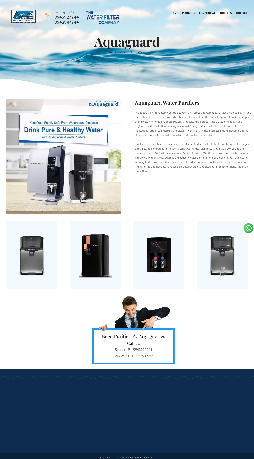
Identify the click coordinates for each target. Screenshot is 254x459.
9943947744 (67, 22)
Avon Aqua (127, 457)
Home (174, 13)
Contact (241, 13)
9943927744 (67, 17)
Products (188, 13)
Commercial (207, 13)
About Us (226, 13)
